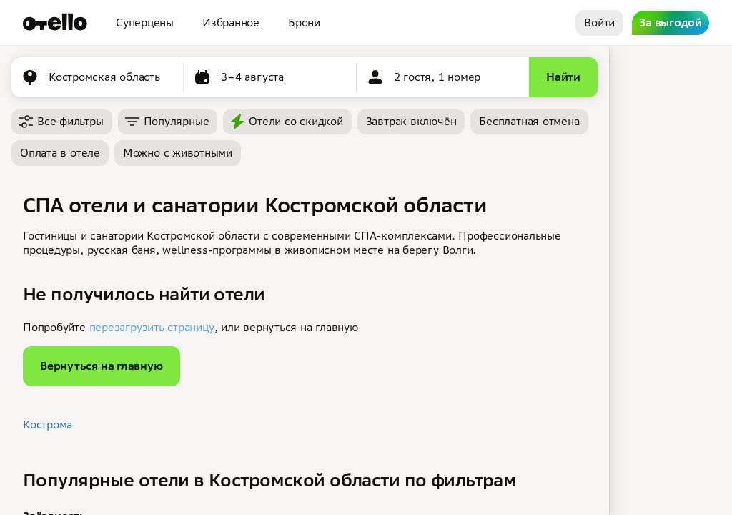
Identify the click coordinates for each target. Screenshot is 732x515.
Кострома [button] (47, 424)
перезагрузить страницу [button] (151, 327)
